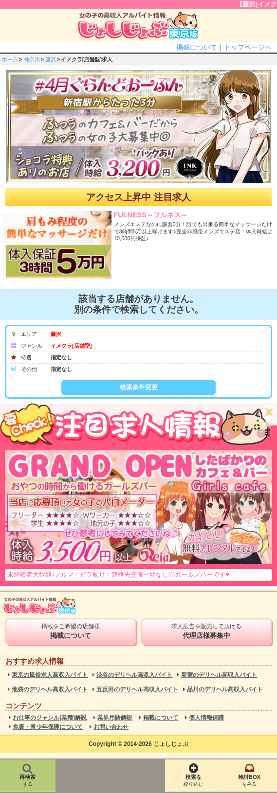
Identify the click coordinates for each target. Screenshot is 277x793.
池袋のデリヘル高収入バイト (50, 690)
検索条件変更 (139, 387)
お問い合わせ (111, 727)
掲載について (196, 47)
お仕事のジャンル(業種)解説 (50, 718)
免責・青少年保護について (48, 727)
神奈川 (32, 59)
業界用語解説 (114, 718)
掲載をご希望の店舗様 (70, 631)
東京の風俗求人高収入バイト (50, 675)
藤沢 (50, 59)
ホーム (10, 59)
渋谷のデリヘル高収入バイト (134, 675)
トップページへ (248, 47)
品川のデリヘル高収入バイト (225, 690)
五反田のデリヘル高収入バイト (137, 690)
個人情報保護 (206, 718)
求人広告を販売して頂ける (206, 631)
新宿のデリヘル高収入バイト (219, 675)
